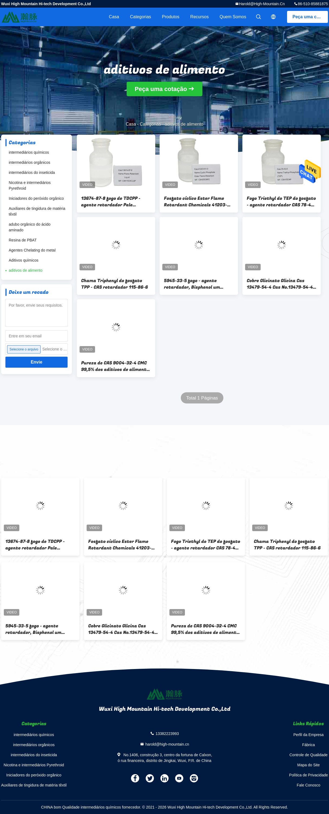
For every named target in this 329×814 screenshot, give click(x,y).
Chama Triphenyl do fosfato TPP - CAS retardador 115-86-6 (114, 284)
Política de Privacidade (308, 775)
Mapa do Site (308, 765)
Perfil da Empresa (308, 735)
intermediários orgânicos (29, 162)
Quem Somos (233, 16)
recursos (199, 16)
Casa (114, 16)
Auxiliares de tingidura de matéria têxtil (37, 211)
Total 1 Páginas (202, 398)
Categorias (140, 16)
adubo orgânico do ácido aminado (29, 227)
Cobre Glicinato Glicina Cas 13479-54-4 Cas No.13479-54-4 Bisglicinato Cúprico (280, 284)
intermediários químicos (29, 152)
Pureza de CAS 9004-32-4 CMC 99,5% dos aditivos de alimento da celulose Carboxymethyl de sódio (115, 366)
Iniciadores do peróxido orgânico (36, 198)
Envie (36, 362)
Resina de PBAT (22, 240)
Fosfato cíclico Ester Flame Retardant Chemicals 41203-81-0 (195, 201)
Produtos (170, 16)
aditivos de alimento (25, 270)
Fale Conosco (308, 785)
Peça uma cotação (310, 16)
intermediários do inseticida (32, 172)
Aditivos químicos (23, 260)
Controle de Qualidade (309, 755)
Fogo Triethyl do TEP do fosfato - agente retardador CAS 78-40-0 (281, 201)
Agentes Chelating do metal (32, 250)
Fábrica (308, 745)
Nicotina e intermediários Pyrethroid (30, 185)
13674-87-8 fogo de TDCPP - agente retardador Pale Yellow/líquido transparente (112, 201)
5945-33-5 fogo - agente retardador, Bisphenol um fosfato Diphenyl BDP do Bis (194, 284)
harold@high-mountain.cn (262, 4)
